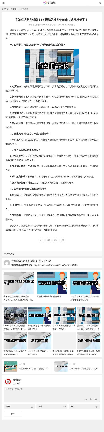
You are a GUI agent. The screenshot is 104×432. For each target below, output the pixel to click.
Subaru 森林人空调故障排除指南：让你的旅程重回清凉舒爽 (15, 329)
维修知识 (14, 9)
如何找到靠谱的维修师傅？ (49, 296)
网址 (73, 406)
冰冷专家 (21, 261)
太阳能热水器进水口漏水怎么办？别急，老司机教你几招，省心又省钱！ (18, 300)
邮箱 (40, 406)
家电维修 (24, 9)
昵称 (8, 406)
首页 (6, 9)
